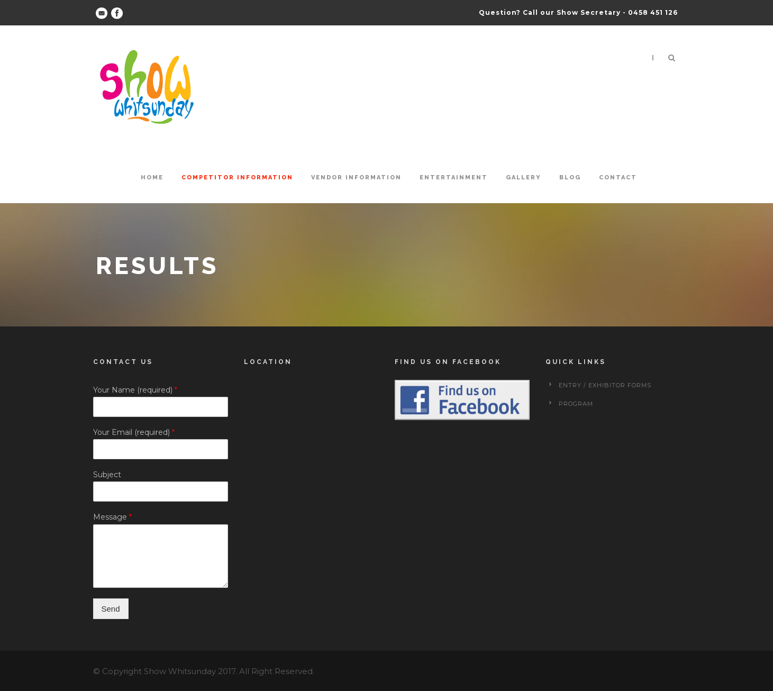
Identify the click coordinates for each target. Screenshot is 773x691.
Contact (618, 177)
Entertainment (454, 177)
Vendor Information (356, 177)
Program (576, 403)
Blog (570, 177)
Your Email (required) (134, 432)
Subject (107, 474)
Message (112, 517)
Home (152, 177)
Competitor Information (237, 177)
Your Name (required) (135, 390)
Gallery (523, 177)
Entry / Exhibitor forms (605, 385)
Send (111, 608)
